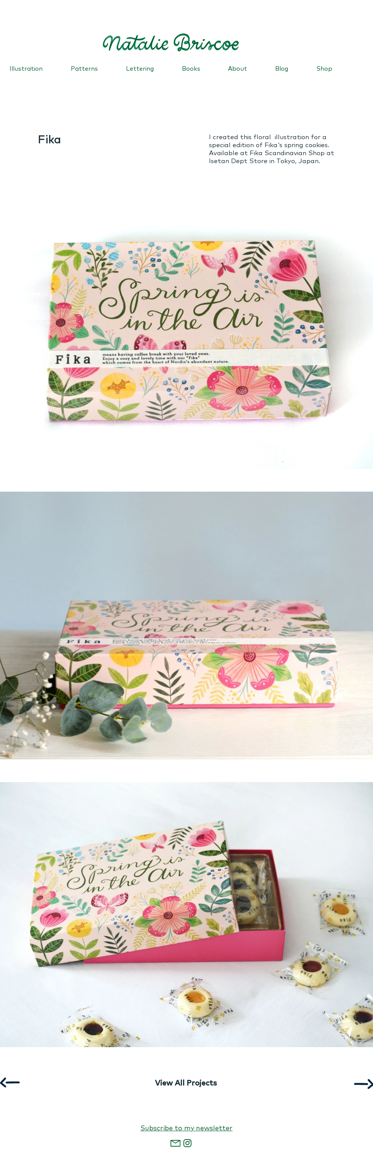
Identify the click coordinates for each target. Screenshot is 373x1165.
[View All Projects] (185, 1083)
